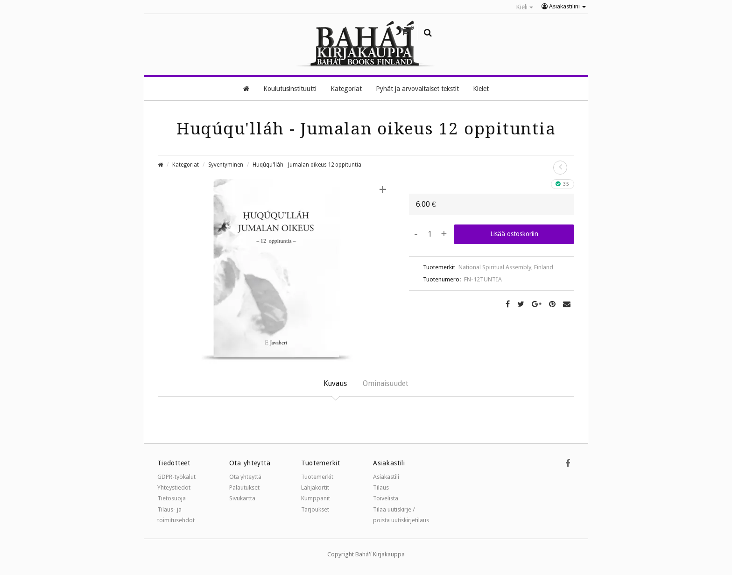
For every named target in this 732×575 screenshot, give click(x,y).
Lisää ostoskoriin (514, 233)
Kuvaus (334, 383)
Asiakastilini (564, 6)
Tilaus (381, 487)
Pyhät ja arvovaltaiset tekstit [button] (417, 88)
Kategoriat (185, 164)
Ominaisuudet (386, 383)
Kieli (524, 7)
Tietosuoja (171, 498)
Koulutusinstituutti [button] (290, 88)
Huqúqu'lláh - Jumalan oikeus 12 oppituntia (307, 164)
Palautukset (244, 487)
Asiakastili (386, 476)
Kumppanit (315, 498)
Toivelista (385, 498)
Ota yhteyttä (245, 476)
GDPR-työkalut (176, 476)
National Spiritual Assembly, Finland (505, 266)
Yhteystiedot (173, 487)
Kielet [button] (481, 88)
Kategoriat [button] (346, 88)
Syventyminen (225, 164)
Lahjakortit (315, 487)
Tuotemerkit (317, 476)
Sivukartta (242, 498)
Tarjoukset (315, 509)
